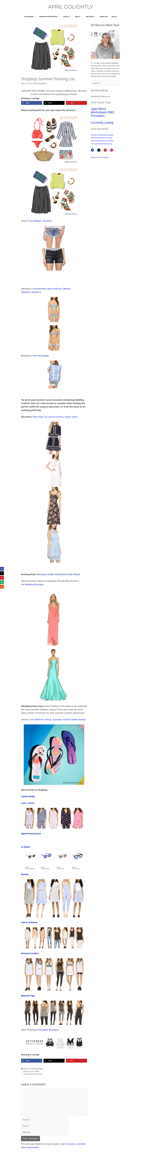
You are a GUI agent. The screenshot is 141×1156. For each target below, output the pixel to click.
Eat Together (30, 16)
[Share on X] (54, 103)
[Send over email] (2, 582)
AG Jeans (47, 220)
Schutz (48, 719)
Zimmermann (39, 288)
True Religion (35, 220)
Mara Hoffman (54, 288)
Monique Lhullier (45, 574)
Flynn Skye (38, 416)
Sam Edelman (37, 719)
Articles (26, 1068)
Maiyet (77, 574)
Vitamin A (36, 292)
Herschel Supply (41, 355)
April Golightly (70, 7)
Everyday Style (37, 1068)
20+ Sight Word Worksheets (101, 144)
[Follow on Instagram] (113, 150)
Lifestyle (68, 16)
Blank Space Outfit (31, 1071)
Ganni (74, 416)
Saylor (67, 416)
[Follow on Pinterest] (106, 150)
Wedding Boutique (34, 584)
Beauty (79, 16)
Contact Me (104, 16)
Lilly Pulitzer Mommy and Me (102, 141)
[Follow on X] (100, 150)
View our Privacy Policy (99, 157)
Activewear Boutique (48, 1029)
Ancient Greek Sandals (74, 719)
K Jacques (57, 719)
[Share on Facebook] (31, 103)
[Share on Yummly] (2, 587)
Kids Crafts (92, 16)
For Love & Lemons (54, 416)
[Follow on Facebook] (94, 150)
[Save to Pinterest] (76, 103)
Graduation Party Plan (32, 1074)
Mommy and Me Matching (50, 16)
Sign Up (114, 16)
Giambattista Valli (63, 574)
